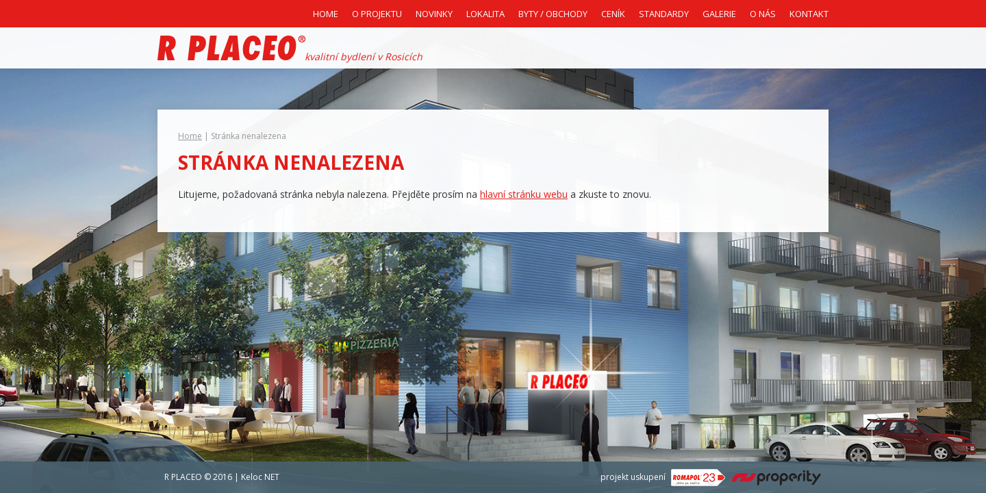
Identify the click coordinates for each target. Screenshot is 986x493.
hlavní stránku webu (524, 194)
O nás (763, 14)
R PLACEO (183, 477)
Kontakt (809, 14)
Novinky (434, 14)
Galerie (719, 14)
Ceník (613, 14)
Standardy (664, 14)
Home (325, 14)
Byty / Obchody (552, 14)
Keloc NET (260, 477)
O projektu (377, 14)
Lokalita (485, 14)
